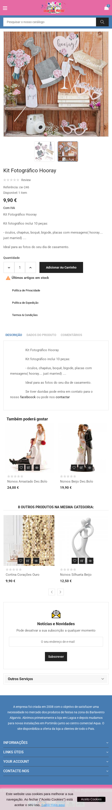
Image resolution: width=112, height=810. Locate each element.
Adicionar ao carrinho (61, 267)
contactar (63, 397)
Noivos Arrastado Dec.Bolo (27, 481)
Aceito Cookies (91, 799)
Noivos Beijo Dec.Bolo (76, 481)
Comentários (71, 335)
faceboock (28, 397)
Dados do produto (41, 335)
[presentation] (51, 592)
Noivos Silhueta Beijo (76, 575)
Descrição (13, 335)
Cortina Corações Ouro (22, 575)
